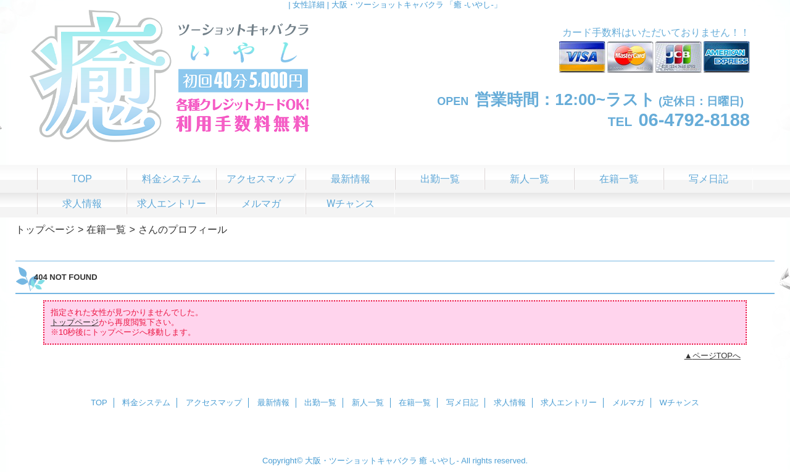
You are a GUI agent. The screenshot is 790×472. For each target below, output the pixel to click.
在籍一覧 (106, 229)
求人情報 (510, 402)
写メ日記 (462, 402)
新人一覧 (368, 402)
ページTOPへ (716, 355)
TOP (82, 178)
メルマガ (628, 402)
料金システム (146, 402)
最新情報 (273, 402)
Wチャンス (679, 402)
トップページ (45, 229)
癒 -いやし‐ (439, 460)
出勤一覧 (320, 402)
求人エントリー (569, 402)
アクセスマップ (214, 402)
